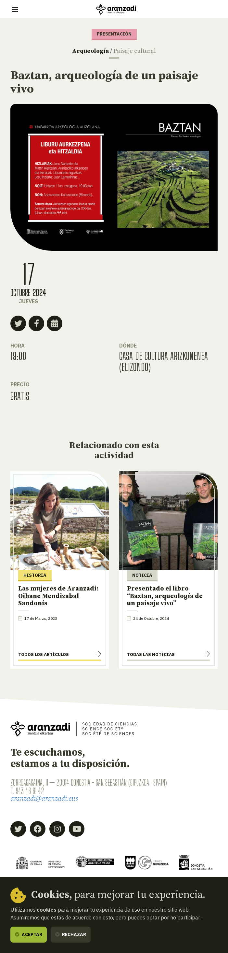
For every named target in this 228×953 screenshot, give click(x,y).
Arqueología (90, 51)
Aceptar (28, 934)
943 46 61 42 (30, 791)
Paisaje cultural (134, 51)
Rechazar (70, 934)
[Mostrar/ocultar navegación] (14, 9)
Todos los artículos (43, 654)
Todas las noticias (151, 654)
